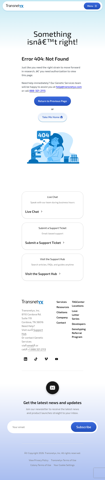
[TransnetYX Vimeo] (46, 359)
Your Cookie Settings (64, 465)
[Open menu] (92, 6)
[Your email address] (41, 427)
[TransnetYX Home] (15, 6)
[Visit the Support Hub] (52, 270)
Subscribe (83, 427)
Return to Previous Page (52, 101)
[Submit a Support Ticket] (52, 239)
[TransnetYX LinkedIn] (25, 359)
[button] (52, 208)
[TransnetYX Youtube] (56, 359)
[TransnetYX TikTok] (36, 359)
